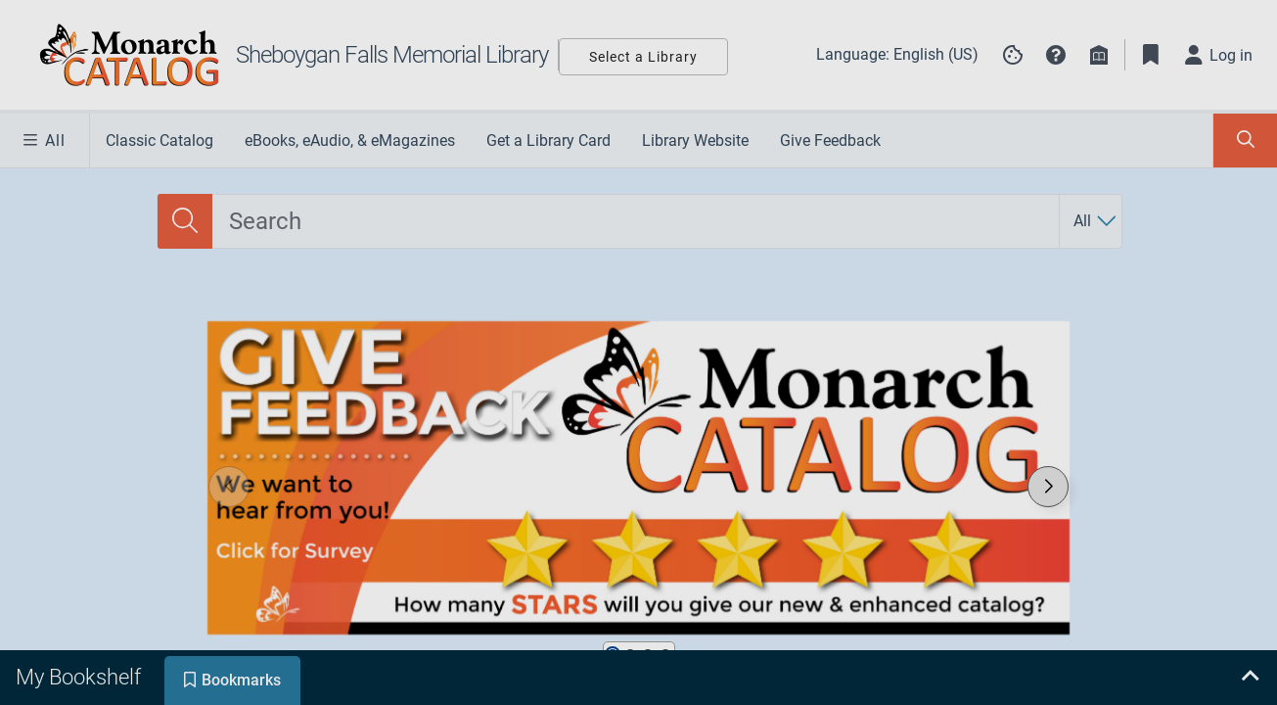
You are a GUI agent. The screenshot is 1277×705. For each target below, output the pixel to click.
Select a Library (643, 57)
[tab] (80, 677)
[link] (638, 477)
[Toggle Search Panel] (1245, 140)
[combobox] (635, 221)
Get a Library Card (548, 140)
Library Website (695, 140)
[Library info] (1099, 54)
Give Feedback (830, 140)
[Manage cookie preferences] (1012, 54)
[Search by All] (1095, 221)
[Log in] (1219, 54)
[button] (1055, 54)
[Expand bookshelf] (1249, 677)
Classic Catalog (159, 140)
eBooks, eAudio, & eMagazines (350, 140)
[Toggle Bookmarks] (1150, 54)
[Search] (185, 221)
